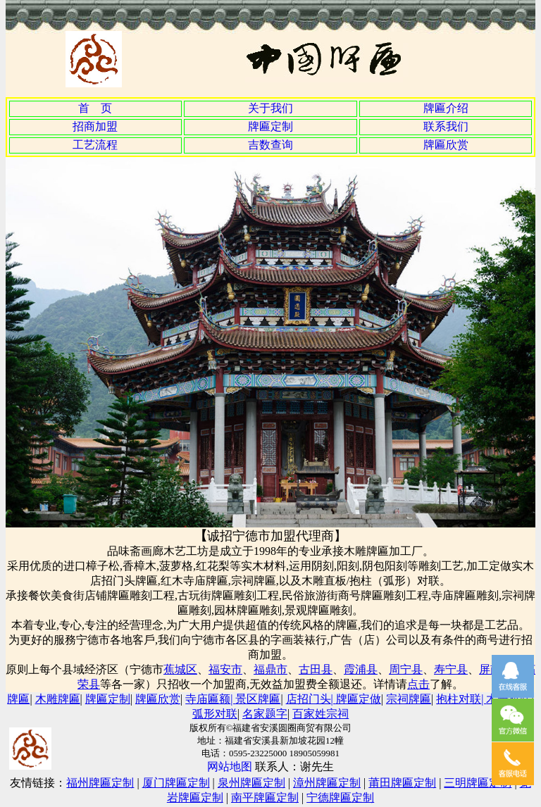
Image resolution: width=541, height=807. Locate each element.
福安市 (225, 669)
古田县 (315, 669)
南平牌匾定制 (265, 797)
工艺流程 (95, 145)
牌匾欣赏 (445, 145)
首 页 (95, 108)
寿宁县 (451, 669)
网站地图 (231, 766)
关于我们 (270, 108)
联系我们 (445, 126)
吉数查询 (270, 145)
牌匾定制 (270, 126)
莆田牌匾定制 (402, 783)
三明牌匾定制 (477, 783)
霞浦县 (361, 669)
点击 (418, 684)
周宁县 (406, 669)
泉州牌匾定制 (251, 783)
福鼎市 (270, 669)
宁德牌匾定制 (340, 797)
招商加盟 (95, 126)
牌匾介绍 (445, 108)
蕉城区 (180, 669)
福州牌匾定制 (100, 783)
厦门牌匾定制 (176, 783)
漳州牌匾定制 (327, 783)
